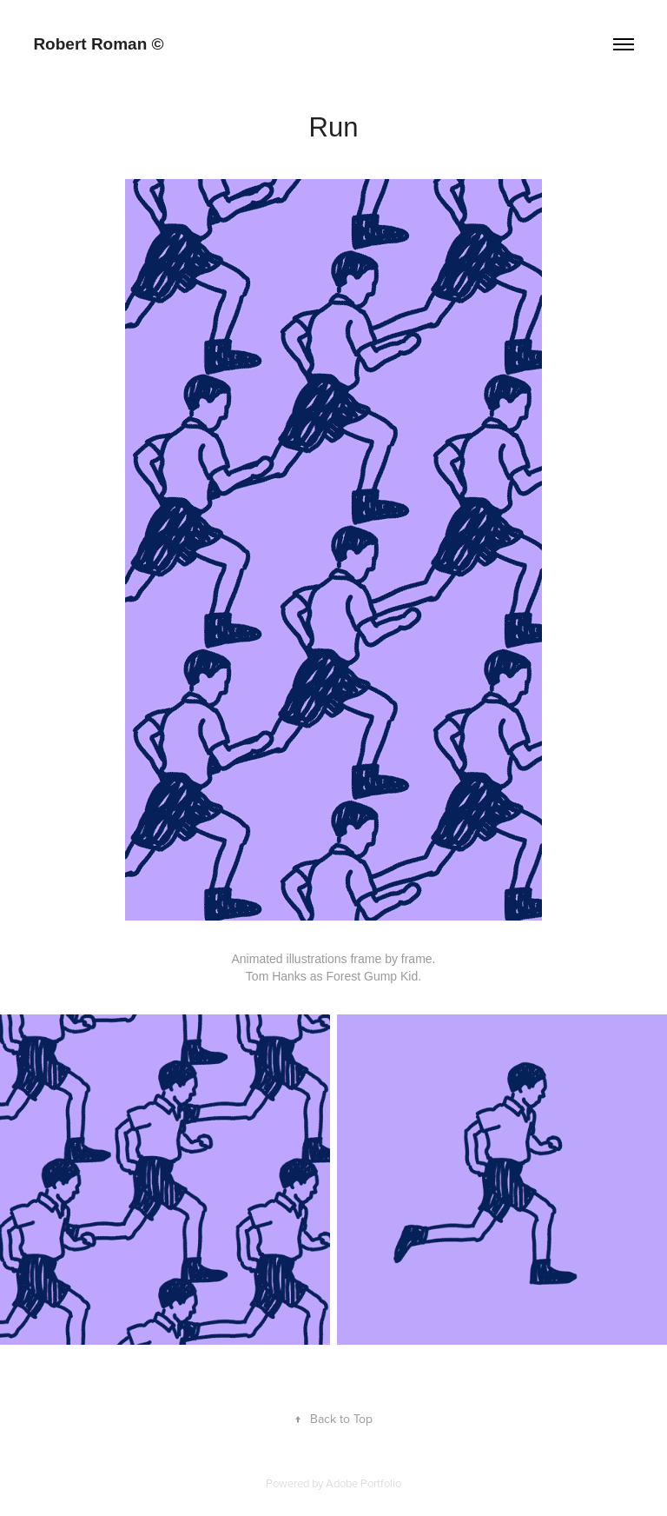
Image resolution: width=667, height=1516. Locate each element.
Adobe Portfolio (363, 1483)
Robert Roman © (98, 44)
